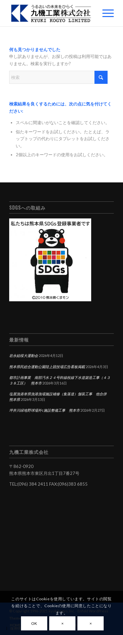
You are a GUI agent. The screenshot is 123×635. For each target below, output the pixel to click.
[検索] (58, 77)
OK (34, 623)
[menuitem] (105, 13)
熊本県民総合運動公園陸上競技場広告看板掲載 (47, 367)
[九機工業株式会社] (51, 13)
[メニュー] (105, 13)
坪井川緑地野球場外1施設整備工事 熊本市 (44, 410)
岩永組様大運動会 (23, 356)
